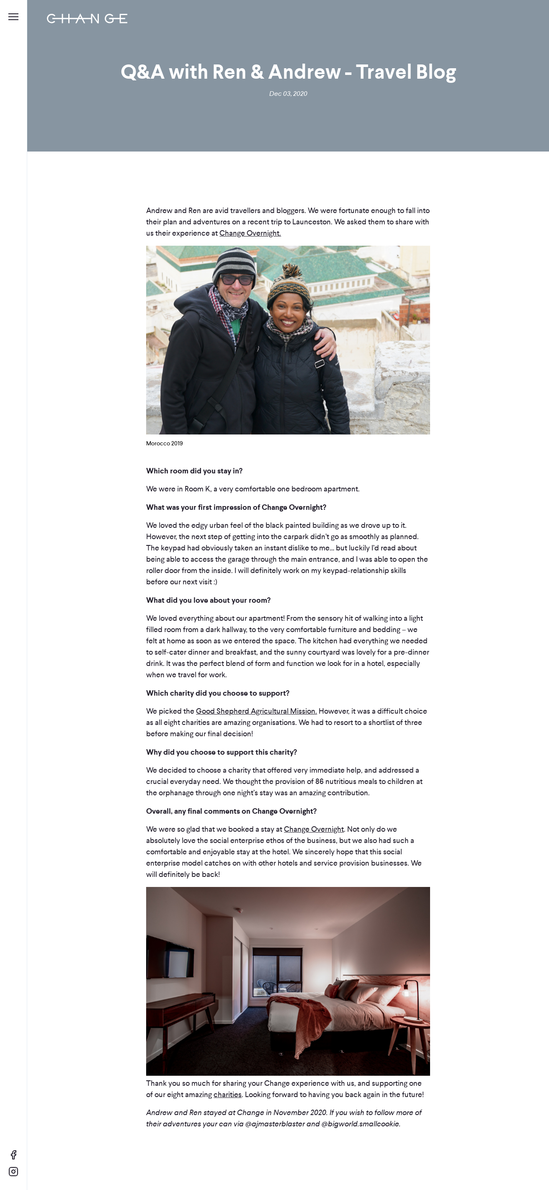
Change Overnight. (250, 233)
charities (228, 1094)
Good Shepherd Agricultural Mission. (256, 711)
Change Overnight (314, 829)
